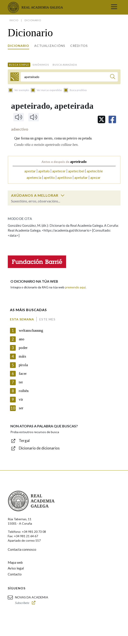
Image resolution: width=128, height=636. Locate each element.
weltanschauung (31, 330)
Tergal (24, 440)
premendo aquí (75, 287)
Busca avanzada (65, 64)
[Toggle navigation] (114, 7)
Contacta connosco (22, 549)
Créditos (79, 46)
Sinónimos (40, 64)
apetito (49, 177)
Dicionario (18, 46)
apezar (95, 177)
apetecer (59, 171)
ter (21, 382)
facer (23, 373)
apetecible (95, 171)
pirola (23, 365)
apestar (30, 171)
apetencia (34, 177)
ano (21, 339)
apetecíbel (76, 171)
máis (22, 356)
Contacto (15, 574)
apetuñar (81, 177)
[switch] (62, 195)
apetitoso (64, 177)
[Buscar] (112, 77)
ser (21, 408)
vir (21, 399)
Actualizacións (49, 46)
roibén (24, 391)
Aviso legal (16, 568)
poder (23, 348)
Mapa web (15, 562)
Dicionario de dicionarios (39, 448)
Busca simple (19, 64)
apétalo (44, 171)
